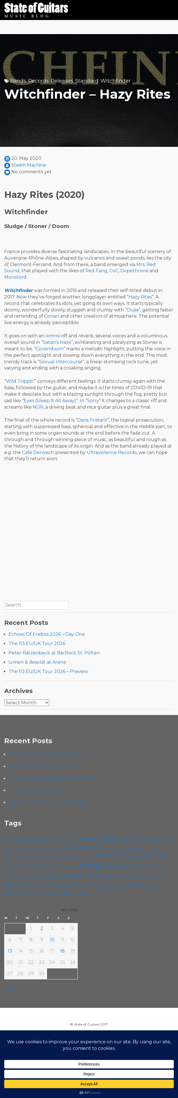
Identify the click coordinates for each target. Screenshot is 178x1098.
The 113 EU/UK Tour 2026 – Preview (48, 671)
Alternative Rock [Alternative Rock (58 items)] (62, 840)
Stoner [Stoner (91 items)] (138, 886)
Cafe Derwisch (38, 452)
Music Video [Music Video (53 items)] (142, 867)
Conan (51, 316)
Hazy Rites (140, 297)
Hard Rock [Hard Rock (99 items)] (106, 855)
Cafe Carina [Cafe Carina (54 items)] (23, 849)
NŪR (38, 407)
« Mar (10, 989)
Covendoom (49, 348)
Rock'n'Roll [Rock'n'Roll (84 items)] (37, 886)
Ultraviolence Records (112, 452)
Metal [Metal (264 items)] (90, 865)
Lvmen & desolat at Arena (37, 662)
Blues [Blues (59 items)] (166, 840)
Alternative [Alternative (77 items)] (33, 839)
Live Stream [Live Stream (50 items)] (68, 867)
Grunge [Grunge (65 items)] (65, 855)
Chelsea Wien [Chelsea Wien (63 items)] (47, 848)
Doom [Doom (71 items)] (105, 848)
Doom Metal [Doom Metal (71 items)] (127, 848)
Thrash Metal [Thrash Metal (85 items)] (33, 894)
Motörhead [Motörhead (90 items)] (117, 866)
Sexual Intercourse (61, 361)
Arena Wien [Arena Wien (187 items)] (100, 838)
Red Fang (96, 270)
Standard (87, 81)
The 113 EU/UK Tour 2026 (36, 643)
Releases (62, 81)
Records (38, 81)
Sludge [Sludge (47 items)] (124, 887)
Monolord (15, 277)
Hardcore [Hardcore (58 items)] (83, 856)
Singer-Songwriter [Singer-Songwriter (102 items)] (75, 885)
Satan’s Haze (57, 342)
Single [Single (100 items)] (109, 886)
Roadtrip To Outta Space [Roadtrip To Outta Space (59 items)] (137, 876)
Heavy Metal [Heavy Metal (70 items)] (134, 855)
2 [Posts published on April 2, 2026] (41, 928)
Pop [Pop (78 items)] (17, 876)
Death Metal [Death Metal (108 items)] (80, 848)
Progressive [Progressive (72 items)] (35, 876)
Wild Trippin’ (20, 381)
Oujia (133, 310)
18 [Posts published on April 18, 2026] (62, 951)
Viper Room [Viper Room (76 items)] (63, 894)
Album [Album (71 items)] (11, 839)
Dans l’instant (92, 420)
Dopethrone (134, 270)
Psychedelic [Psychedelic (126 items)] (67, 875)
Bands (18, 81)
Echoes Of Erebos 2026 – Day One (46, 634)
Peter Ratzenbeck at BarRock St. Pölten (54, 653)
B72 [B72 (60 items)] (126, 840)
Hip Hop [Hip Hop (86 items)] (160, 855)
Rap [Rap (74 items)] (108, 876)
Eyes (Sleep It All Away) (50, 400)
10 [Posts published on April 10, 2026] (52, 939)
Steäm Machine (28, 165)
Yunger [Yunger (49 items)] (84, 894)
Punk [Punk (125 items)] (95, 875)
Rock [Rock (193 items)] (13, 885)
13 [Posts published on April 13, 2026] (10, 951)
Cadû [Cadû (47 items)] (8, 849)
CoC (113, 270)
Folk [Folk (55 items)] (26, 856)
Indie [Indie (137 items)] (12, 866)
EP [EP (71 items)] (145, 848)
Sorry (93, 400)
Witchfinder (116, 81)
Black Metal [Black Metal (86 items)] (145, 839)
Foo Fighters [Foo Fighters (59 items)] (44, 856)
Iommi (52, 335)
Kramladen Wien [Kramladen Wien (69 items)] (39, 866)
